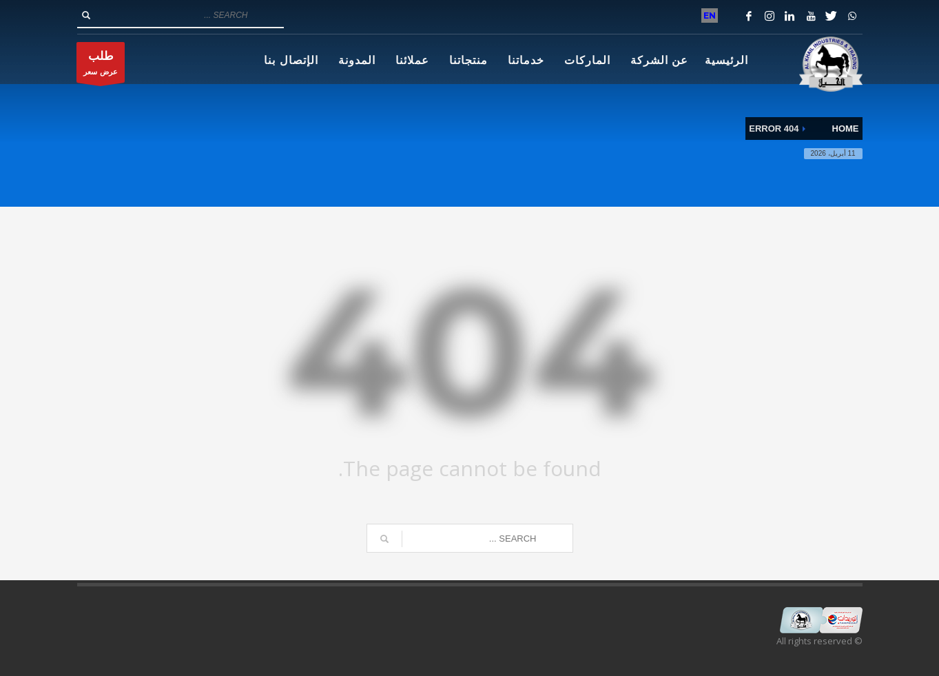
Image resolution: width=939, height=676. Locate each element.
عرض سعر (100, 66)
